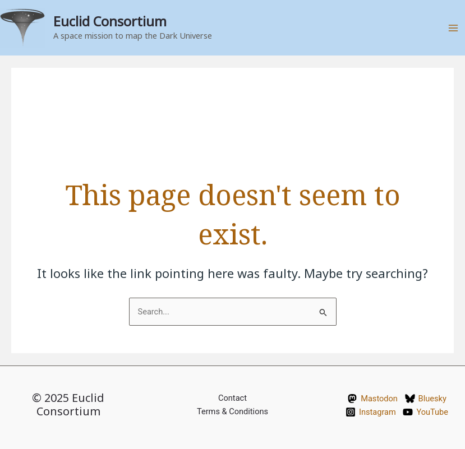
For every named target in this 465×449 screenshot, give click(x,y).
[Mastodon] (372, 399)
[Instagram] (370, 412)
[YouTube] (426, 412)
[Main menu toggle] (453, 28)
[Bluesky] (426, 399)
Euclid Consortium (110, 21)
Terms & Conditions (232, 411)
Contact (232, 398)
